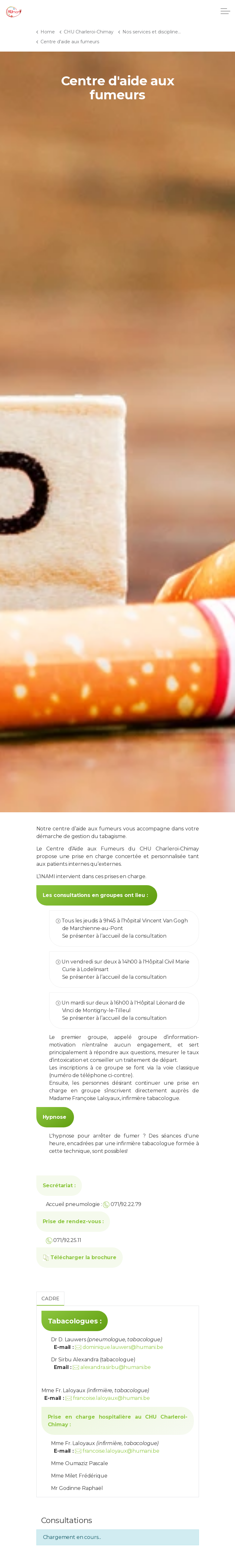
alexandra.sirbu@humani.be (115, 1367)
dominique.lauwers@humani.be (123, 1347)
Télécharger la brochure (79, 1257)
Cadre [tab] (50, 1298)
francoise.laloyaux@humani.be (111, 1398)
